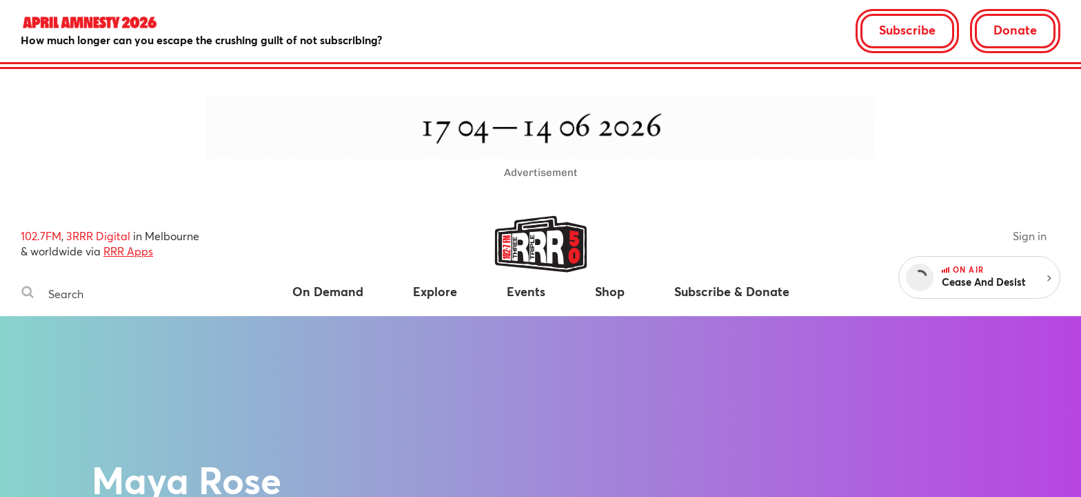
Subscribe (907, 29)
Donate (1015, 29)
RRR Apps (128, 251)
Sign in (1030, 235)
